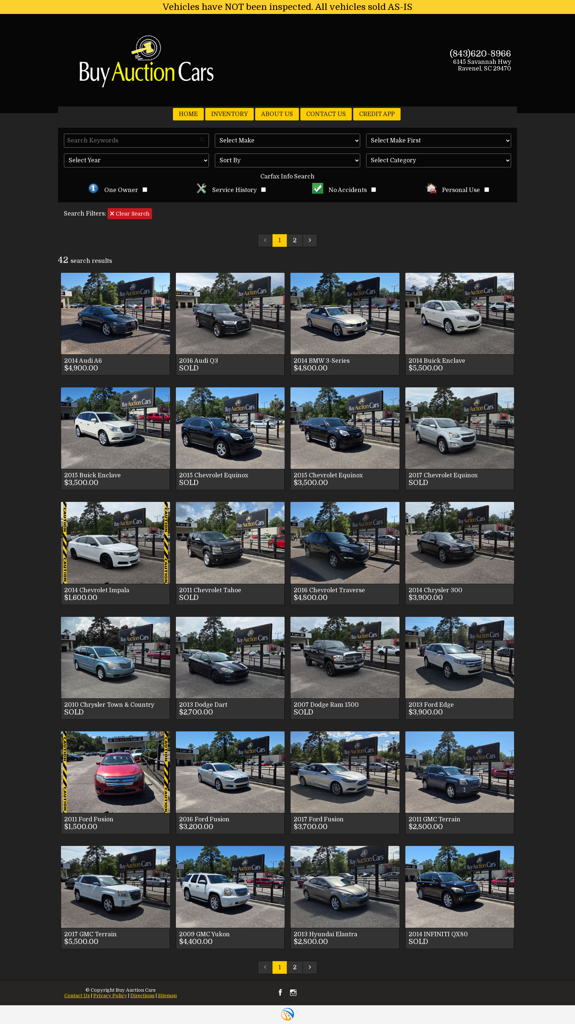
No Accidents (344, 190)
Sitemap (167, 995)
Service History (231, 190)
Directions (142, 995)
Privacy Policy (110, 995)
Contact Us (77, 995)
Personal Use (457, 190)
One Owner (117, 190)
